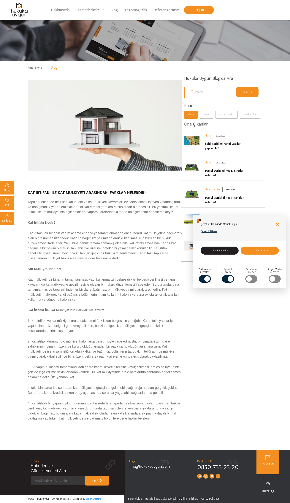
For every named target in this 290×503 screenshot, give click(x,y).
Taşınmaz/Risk (135, 10)
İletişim (199, 10)
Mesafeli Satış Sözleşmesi (160, 499)
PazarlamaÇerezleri (251, 275)
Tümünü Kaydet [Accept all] (260, 250)
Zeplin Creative (93, 499)
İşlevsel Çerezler (228, 275)
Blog (114, 10)
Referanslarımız (166, 10)
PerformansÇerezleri (205, 275)
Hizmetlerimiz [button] (87, 10)
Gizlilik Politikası (189, 499)
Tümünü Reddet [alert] (219, 250)
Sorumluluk (135, 499)
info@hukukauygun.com (149, 466)
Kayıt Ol (96, 480)
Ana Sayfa (35, 67)
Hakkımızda (60, 10)
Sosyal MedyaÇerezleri (274, 275)
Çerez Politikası (209, 231)
